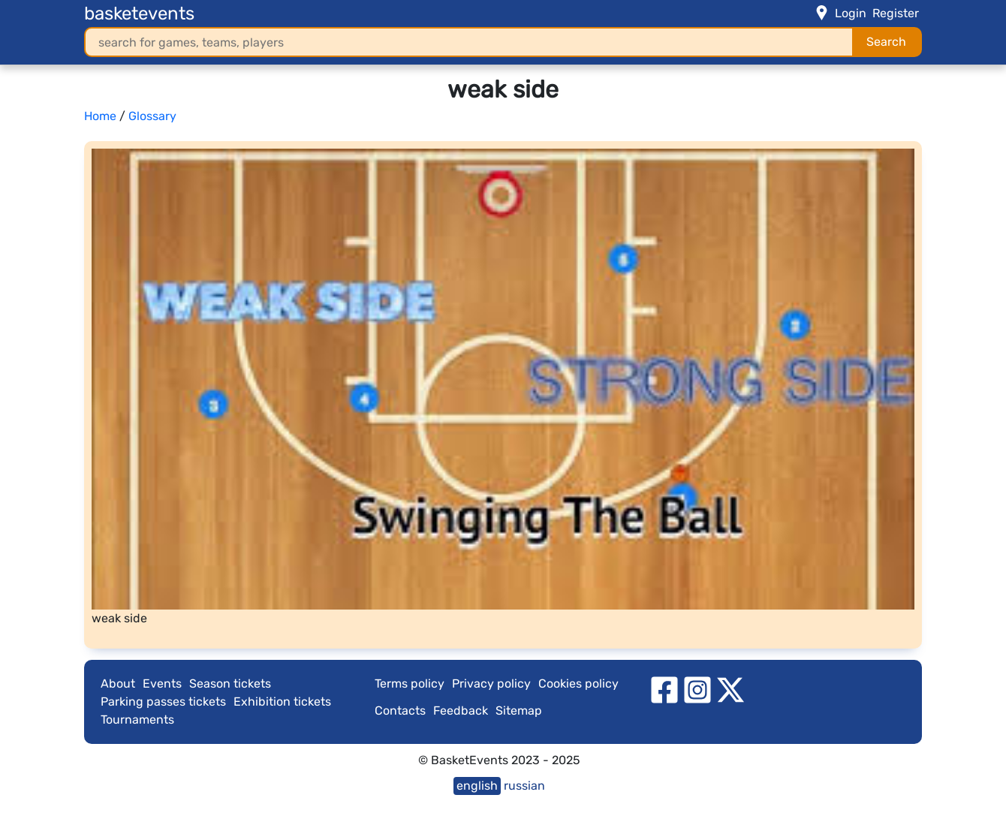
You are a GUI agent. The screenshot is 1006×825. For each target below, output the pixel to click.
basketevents (139, 13)
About (118, 683)
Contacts (400, 710)
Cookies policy (578, 683)
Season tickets (230, 683)
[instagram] (697, 689)
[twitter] (730, 689)
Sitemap (518, 710)
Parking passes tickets (163, 701)
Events (162, 683)
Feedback (460, 710)
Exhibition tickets (282, 701)
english (477, 785)
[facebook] (664, 689)
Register (895, 13)
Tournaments (137, 719)
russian (524, 785)
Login (850, 13)
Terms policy (409, 683)
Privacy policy (491, 683)
